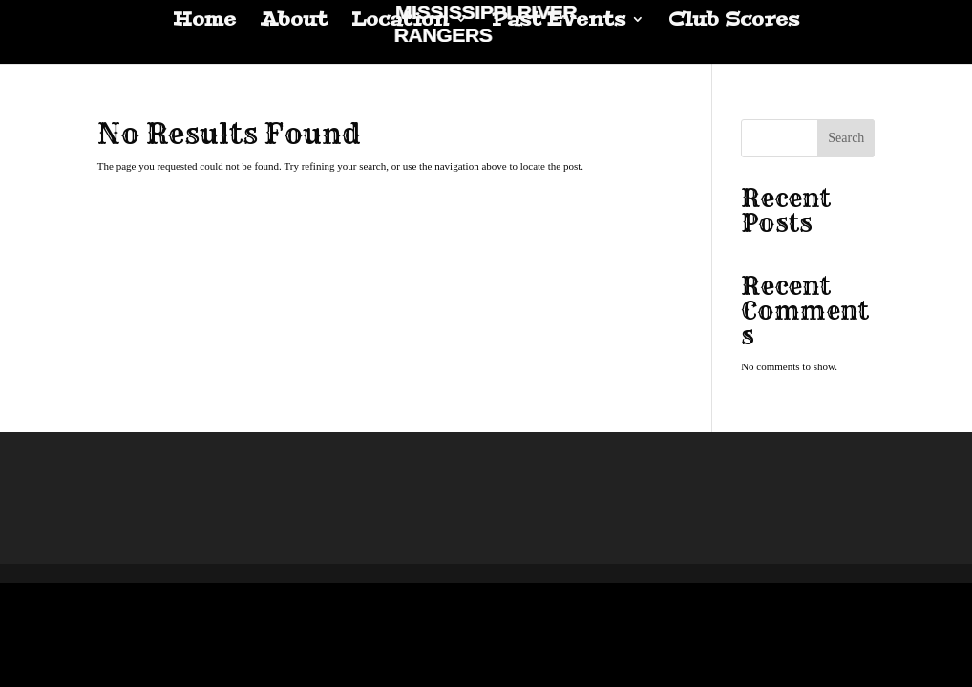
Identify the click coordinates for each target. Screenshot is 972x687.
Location (400, 21)
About (294, 21)
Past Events (558, 21)
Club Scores (733, 21)
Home (204, 21)
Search (846, 138)
